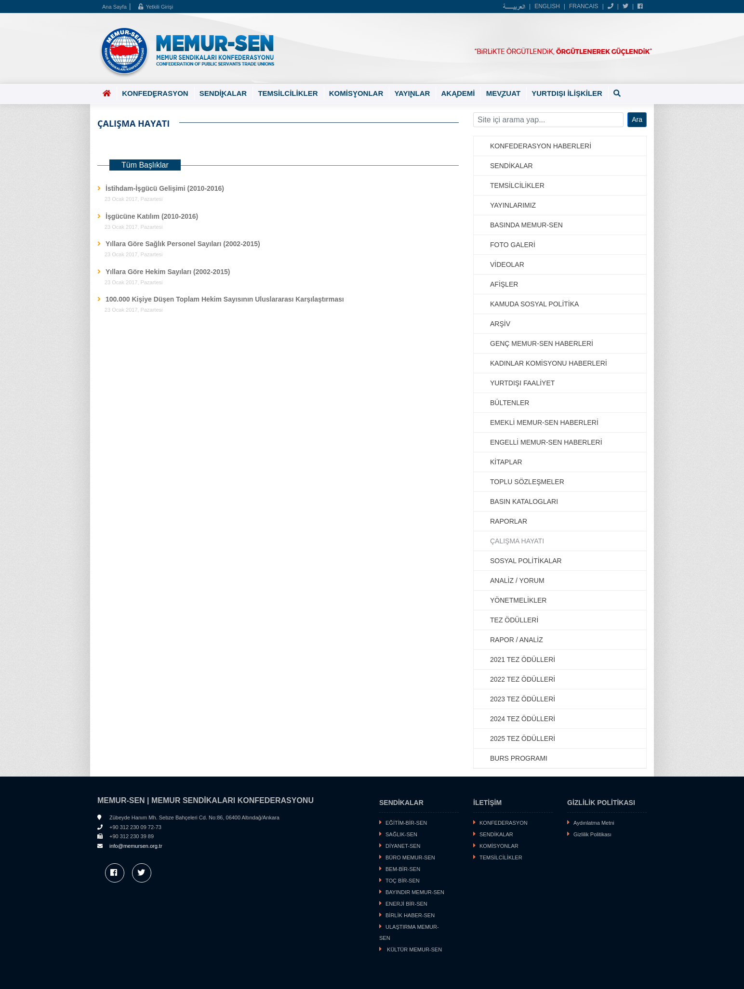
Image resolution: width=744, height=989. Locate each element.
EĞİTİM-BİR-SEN (406, 823)
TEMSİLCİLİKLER (288, 93)
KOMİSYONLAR (356, 94)
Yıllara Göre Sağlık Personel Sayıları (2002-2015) (183, 244)
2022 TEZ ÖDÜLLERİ (522, 679)
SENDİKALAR (223, 94)
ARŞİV (500, 324)
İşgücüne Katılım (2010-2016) (152, 216)
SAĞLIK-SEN (401, 834)
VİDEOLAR (507, 264)
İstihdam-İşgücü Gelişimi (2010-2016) (165, 188)
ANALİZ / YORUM (517, 580)
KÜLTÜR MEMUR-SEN (413, 949)
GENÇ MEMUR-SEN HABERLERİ (541, 343)
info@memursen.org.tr (135, 846)
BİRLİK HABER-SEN (410, 915)
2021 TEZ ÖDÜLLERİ (522, 659)
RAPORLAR (508, 521)
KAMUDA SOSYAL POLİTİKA (534, 304)
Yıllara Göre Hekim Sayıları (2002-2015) (168, 272)
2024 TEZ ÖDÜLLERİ (522, 719)
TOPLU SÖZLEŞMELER (527, 482)
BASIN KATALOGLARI (524, 501)
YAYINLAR (412, 94)
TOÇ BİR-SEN (402, 881)
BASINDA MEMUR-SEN (526, 225)
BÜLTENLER (509, 403)
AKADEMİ (458, 94)
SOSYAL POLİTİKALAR (526, 561)
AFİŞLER (504, 284)
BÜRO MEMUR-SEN (410, 857)
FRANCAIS (583, 6)
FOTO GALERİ (512, 245)
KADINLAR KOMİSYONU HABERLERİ (548, 363)
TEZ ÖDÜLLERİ (514, 620)
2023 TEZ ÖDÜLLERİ (522, 699)
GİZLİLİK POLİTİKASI (601, 802)
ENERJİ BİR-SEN (406, 904)
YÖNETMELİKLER (518, 600)
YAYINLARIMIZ (513, 205)
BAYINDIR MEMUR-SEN (414, 892)
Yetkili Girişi (155, 7)
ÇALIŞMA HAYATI (517, 541)
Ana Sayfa (114, 7)
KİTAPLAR (506, 462)
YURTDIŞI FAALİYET (522, 383)
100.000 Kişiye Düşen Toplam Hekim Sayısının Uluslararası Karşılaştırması (225, 299)
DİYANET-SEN (403, 846)
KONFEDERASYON (155, 94)
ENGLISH (547, 6)
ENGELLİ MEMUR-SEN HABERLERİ (546, 442)
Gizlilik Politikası (592, 834)
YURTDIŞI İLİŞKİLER (566, 93)
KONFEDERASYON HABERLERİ (540, 146)
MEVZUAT (503, 94)
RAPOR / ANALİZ (516, 640)
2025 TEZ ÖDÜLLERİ (522, 738)
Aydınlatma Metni (593, 823)
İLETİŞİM (487, 802)
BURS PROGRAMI (518, 758)
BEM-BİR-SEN (402, 869)
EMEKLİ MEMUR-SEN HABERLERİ (544, 422)
